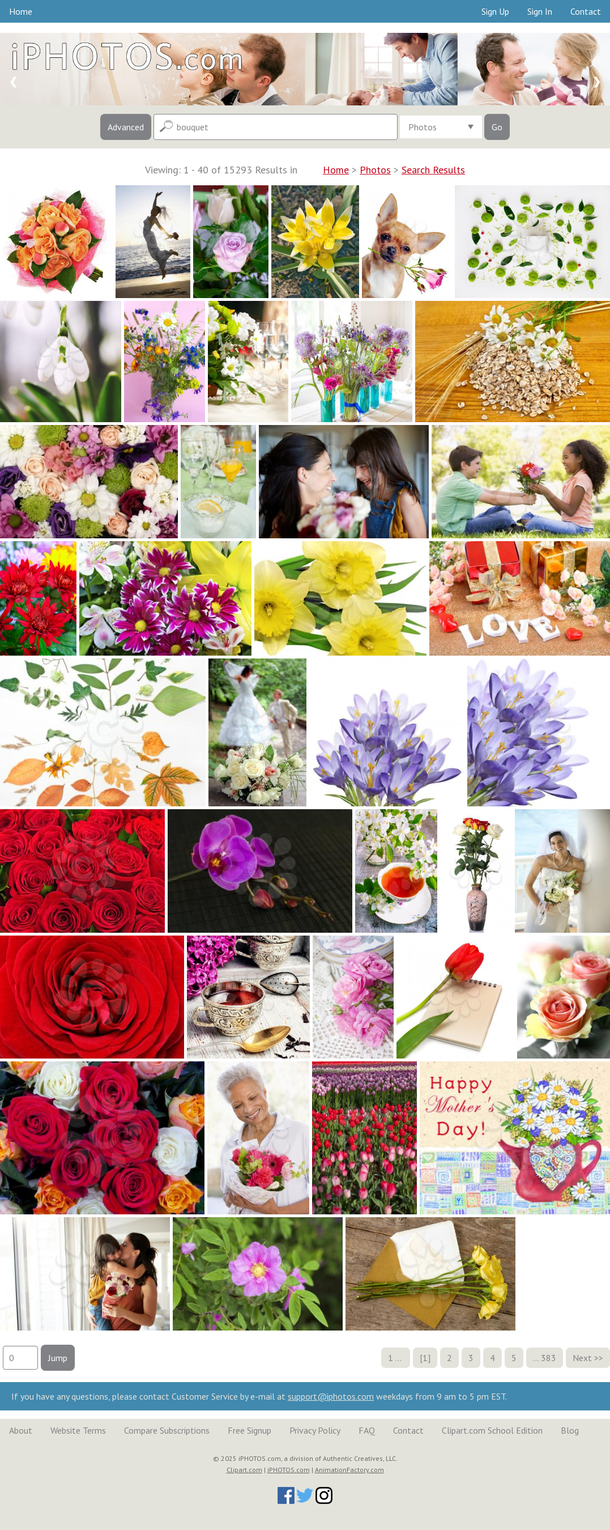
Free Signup (249, 1430)
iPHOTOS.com (288, 1469)
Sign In (539, 11)
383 (548, 1357)
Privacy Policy (314, 1430)
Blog (570, 1430)
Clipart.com (244, 1469)
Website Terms (78, 1430)
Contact (585, 11)
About (20, 1430)
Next (582, 1357)
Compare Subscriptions (167, 1430)
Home (20, 11)
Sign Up (495, 11)
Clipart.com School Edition (492, 1430)
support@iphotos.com (331, 1396)
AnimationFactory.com (349, 1469)
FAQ (367, 1430)
